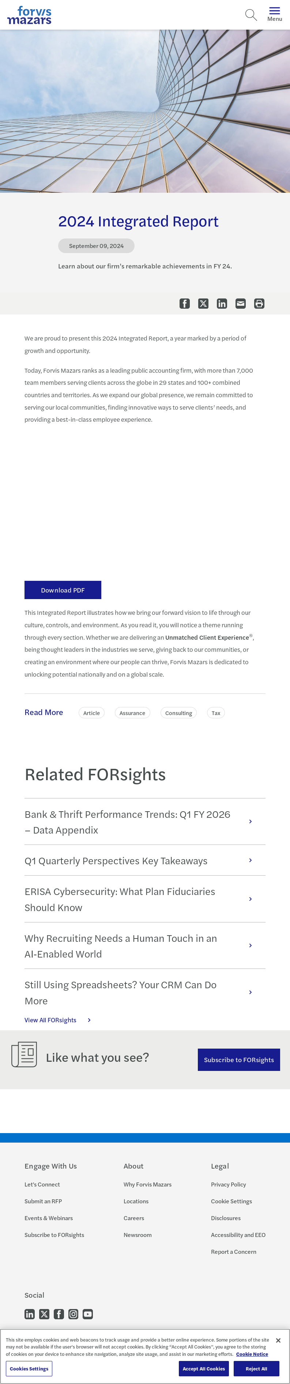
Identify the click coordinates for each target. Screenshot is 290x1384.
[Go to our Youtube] (88, 1313)
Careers (134, 1218)
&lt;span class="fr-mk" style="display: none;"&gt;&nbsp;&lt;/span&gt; (145, 500)
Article (91, 713)
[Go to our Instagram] (73, 1313)
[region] (145, 1356)
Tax (216, 713)
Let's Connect (42, 1184)
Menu (274, 15)
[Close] (278, 1340)
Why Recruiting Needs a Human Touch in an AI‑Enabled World (142, 945)
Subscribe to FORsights (239, 1059)
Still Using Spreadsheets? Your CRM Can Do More (142, 992)
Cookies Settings (29, 1368)
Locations (136, 1201)
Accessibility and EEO (238, 1234)
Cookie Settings (231, 1201)
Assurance (133, 713)
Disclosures (226, 1218)
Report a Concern (233, 1251)
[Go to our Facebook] (59, 1313)
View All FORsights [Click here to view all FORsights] (61, 1019)
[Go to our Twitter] (44, 1313)
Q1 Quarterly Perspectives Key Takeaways (142, 860)
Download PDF (63, 589)
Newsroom (138, 1234)
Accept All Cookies (204, 1368)
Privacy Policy (228, 1184)
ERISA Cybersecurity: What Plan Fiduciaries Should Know (142, 899)
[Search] (251, 15)
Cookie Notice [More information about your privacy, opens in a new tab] (252, 1353)
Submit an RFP (43, 1201)
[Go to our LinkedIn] (30, 1313)
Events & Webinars (49, 1218)
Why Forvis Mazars (148, 1184)
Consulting (178, 713)
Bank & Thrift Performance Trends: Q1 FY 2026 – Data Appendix (142, 821)
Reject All (256, 1368)
